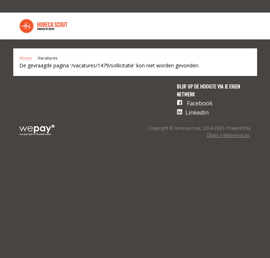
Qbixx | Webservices (228, 135)
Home (25, 58)
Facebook (200, 103)
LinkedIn (197, 112)
